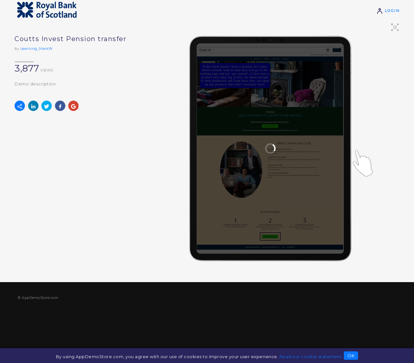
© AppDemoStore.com (38, 297)
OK (350, 355)
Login (388, 10)
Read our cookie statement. (311, 356)
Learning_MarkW (36, 48)
